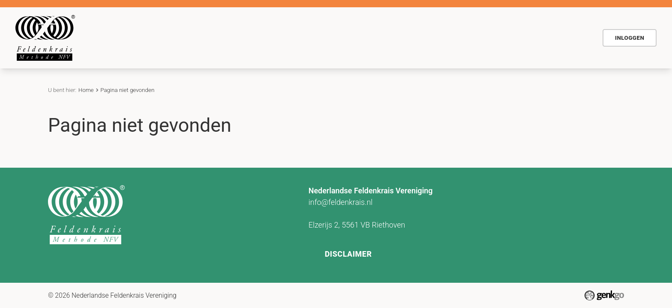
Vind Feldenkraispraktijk (510, 37)
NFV (574, 37)
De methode (261, 37)
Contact (439, 37)
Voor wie (313, 37)
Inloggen (629, 38)
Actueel (398, 37)
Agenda (356, 37)
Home (222, 38)
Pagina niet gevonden (127, 90)
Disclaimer (348, 251)
